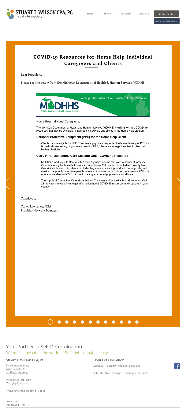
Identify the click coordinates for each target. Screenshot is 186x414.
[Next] (180, 184)
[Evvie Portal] (166, 13)
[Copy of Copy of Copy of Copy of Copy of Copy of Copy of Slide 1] (74, 322)
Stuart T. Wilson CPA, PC (25, 360)
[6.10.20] (67, 322)
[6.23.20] (59, 322)
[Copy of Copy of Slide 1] (98, 322)
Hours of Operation (108, 360)
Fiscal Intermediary (17, 365)
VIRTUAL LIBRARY (17, 405)
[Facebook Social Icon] (177, 366)
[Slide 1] (82, 322)
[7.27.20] (50, 322)
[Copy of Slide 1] (90, 322)
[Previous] (6, 184)
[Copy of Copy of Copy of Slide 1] (105, 322)
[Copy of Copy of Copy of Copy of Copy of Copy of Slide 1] (129, 322)
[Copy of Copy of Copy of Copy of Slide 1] (113, 322)
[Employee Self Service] (167, 21)
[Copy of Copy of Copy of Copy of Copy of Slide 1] (121, 322)
